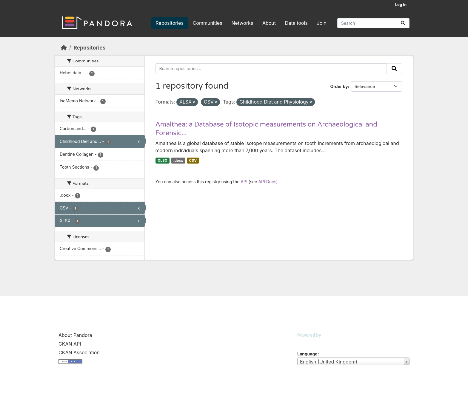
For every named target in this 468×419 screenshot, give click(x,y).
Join (322, 23)
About (269, 23)
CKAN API (70, 344)
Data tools (296, 23)
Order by (339, 86)
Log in (401, 4)
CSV (193, 160)
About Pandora (75, 335)
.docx (178, 160)
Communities (207, 23)
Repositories (170, 23)
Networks (242, 23)
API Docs (267, 181)
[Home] (64, 47)
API (244, 181)
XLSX (162, 160)
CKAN (307, 342)
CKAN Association (79, 352)
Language (307, 353)
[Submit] (403, 23)
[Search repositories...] (373, 23)
